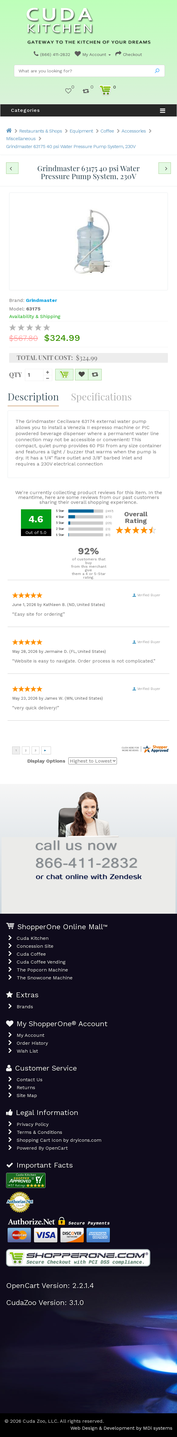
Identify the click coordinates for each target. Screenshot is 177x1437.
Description (33, 396)
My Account (93, 54)
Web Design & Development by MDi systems (121, 1428)
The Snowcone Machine (45, 978)
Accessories (133, 131)
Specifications (101, 396)
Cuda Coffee (31, 954)
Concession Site (35, 946)
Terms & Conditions (39, 1132)
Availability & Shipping (34, 316)
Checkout (128, 54)
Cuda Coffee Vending (41, 962)
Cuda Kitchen (33, 938)
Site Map (27, 1095)
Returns (26, 1087)
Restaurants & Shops (40, 131)
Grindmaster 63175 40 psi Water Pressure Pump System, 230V (70, 146)
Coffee (107, 131)
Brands (25, 1006)
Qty (15, 374)
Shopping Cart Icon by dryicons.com (59, 1140)
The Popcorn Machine (42, 970)
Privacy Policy (33, 1124)
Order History (32, 1043)
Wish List (27, 1051)
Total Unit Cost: (45, 358)
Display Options (46, 761)
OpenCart (57, 1148)
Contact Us (30, 1079)
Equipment (81, 131)
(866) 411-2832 (52, 54)
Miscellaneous (21, 138)
